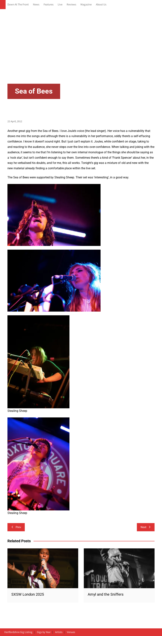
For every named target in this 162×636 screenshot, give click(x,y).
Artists (58, 632)
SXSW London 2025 (27, 594)
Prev (16, 527)
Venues (71, 632)
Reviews (71, 4)
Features (48, 4)
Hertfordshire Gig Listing (18, 632)
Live (60, 4)
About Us (101, 4)
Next (146, 527)
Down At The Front (18, 4)
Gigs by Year (44, 632)
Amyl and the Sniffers (105, 594)
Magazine (86, 4)
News (36, 4)
